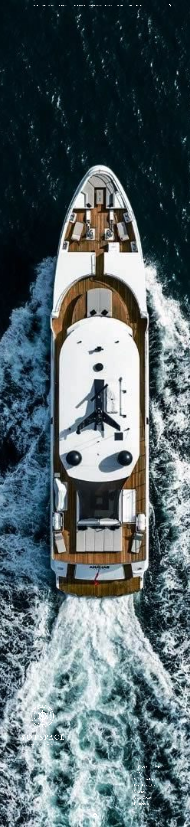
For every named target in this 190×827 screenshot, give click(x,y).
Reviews (140, 5)
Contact (119, 5)
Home (35, 5)
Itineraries (62, 5)
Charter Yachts (78, 5)
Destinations (48, 5)
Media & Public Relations (100, 5)
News (129, 5)
